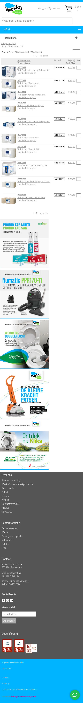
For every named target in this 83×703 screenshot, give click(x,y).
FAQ (4, 548)
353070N (21, 162)
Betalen (5, 544)
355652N (21, 195)
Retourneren (8, 540)
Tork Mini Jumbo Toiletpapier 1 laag (33, 181)
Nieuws (5, 508)
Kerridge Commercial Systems (23, 697)
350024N (21, 80)
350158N (21, 119)
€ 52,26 (71, 119)
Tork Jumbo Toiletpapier (28, 83)
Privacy (5, 496)
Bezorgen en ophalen (12, 536)
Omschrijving (23, 63)
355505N (21, 178)
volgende (44, 55)
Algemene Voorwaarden (13, 662)
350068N (21, 92)
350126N (21, 102)
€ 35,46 (71, 80)
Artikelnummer (23, 60)
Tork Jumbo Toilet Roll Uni (28, 149)
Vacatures (7, 511)
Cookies (5, 677)
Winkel (5, 532)
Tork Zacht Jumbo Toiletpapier (31, 95)
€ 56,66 (71, 178)
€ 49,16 (71, 102)
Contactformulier (10, 504)
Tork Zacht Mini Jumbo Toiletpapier (33, 70)
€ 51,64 (71, 146)
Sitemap (5, 683)
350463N (21, 146)
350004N (21, 67)
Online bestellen (9, 528)
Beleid (5, 492)
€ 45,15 (71, 135)
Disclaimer (7, 668)
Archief (5, 500)
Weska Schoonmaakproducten (18, 484)
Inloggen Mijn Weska (49, 8)
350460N (21, 135)
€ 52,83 (71, 67)
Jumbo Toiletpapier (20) (12, 46)
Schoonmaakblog (11, 480)
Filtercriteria (10, 37)
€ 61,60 (71, 162)
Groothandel (8, 488)
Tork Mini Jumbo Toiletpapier (30, 105)
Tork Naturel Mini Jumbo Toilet (31, 197)
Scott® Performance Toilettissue (32, 165)
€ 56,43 (71, 92)
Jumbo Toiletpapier (27, 73)
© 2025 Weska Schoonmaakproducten (19, 689)
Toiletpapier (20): (8, 43)
